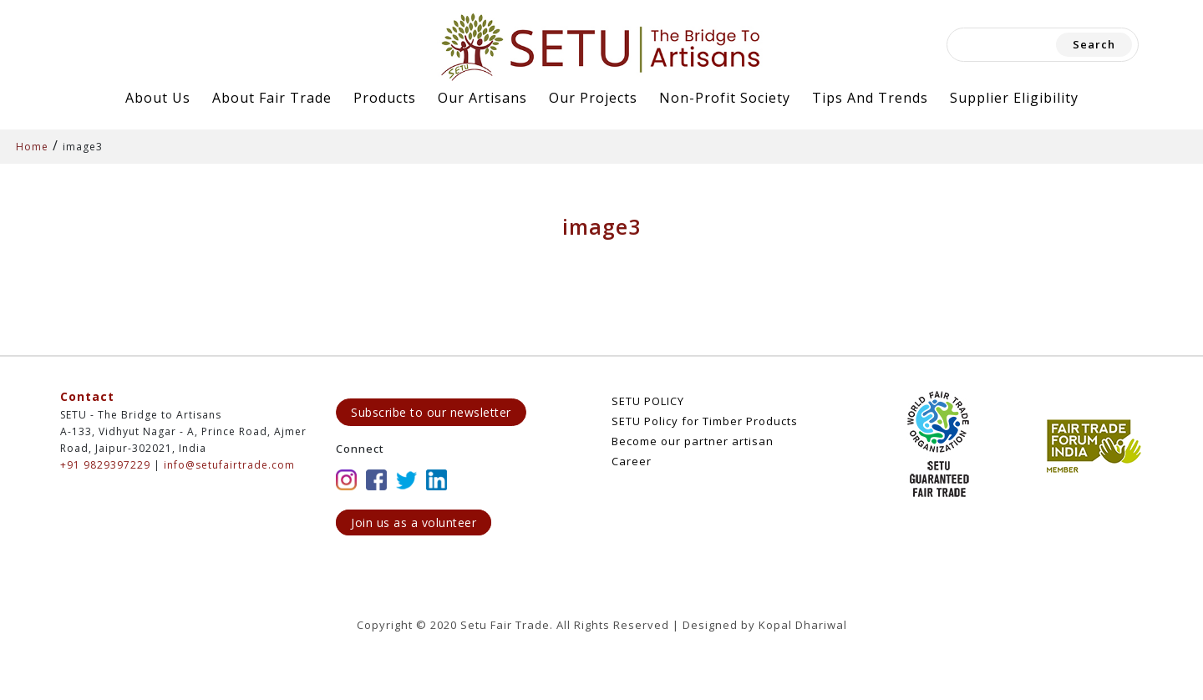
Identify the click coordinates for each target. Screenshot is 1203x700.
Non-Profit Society (724, 98)
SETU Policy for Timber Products (705, 421)
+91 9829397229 (105, 465)
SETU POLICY (648, 400)
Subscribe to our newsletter (431, 412)
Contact (87, 396)
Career (632, 461)
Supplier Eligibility (1014, 98)
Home (32, 146)
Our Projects (593, 98)
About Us (157, 98)
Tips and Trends (870, 98)
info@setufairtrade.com (229, 465)
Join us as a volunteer (413, 522)
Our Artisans (482, 98)
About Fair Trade (272, 98)
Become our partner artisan (693, 441)
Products (384, 98)
